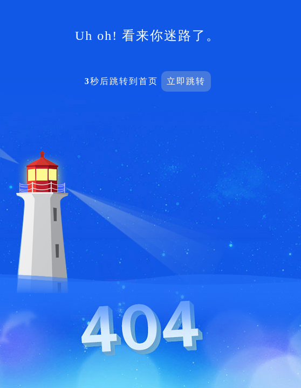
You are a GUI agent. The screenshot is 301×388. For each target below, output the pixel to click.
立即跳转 (186, 81)
